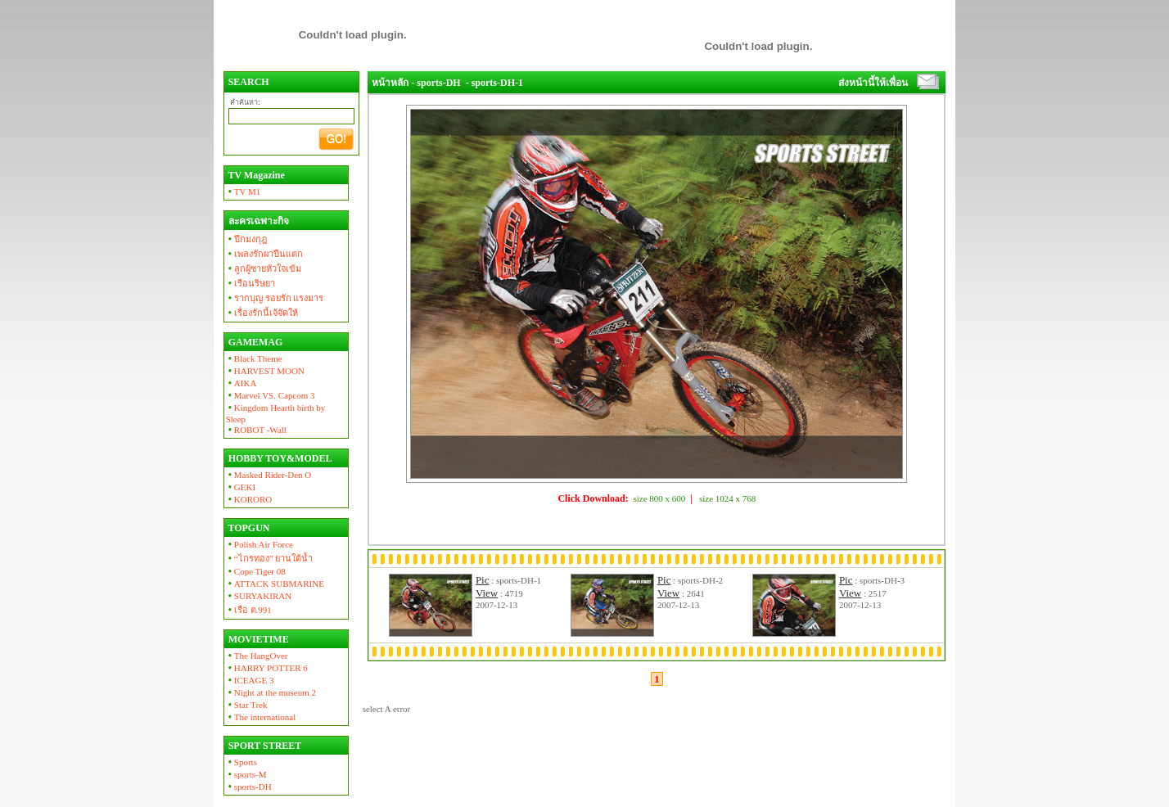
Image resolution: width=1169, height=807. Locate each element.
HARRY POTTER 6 (267, 668)
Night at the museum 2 (271, 692)
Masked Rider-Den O (269, 475)
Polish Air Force (259, 544)
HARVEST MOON (265, 371)
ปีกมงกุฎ (246, 239)
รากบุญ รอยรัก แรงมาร (275, 298)
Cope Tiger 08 (256, 571)
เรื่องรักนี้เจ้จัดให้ (262, 313)
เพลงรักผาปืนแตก (264, 254)
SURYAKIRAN (259, 596)
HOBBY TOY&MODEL (279, 458)
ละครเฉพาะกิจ (257, 221)
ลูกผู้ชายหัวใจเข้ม (263, 268)
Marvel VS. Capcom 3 (270, 395)
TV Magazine (255, 175)
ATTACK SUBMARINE (275, 583)
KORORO (249, 499)
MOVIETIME (257, 639)
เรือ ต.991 (249, 610)
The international (261, 717)
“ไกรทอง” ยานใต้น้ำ (270, 558)
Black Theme (254, 358)
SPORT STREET (264, 745)
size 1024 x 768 (727, 498)
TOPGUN (248, 528)
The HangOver (257, 655)
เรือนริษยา (250, 283)
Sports (241, 762)
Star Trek (247, 705)
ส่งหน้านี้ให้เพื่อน (873, 82)
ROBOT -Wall (256, 430)
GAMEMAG (254, 342)
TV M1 (243, 191)
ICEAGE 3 (250, 680)
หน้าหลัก (390, 82)
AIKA (241, 383)
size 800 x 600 (659, 498)
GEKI (240, 487)
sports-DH (249, 786)
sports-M (246, 774)
